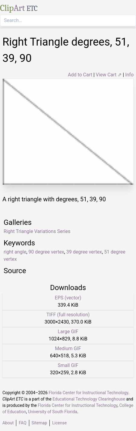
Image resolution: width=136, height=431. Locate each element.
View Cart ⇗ (109, 75)
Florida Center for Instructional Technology (88, 392)
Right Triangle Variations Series (37, 231)
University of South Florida (52, 411)
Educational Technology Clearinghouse (88, 399)
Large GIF (68, 331)
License (59, 422)
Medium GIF (68, 348)
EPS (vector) (68, 298)
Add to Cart (80, 75)
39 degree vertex (84, 252)
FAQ (22, 422)
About (8, 422)
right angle (15, 252)
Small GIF (68, 365)
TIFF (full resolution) (68, 315)
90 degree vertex (46, 252)
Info (129, 75)
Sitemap (39, 422)
